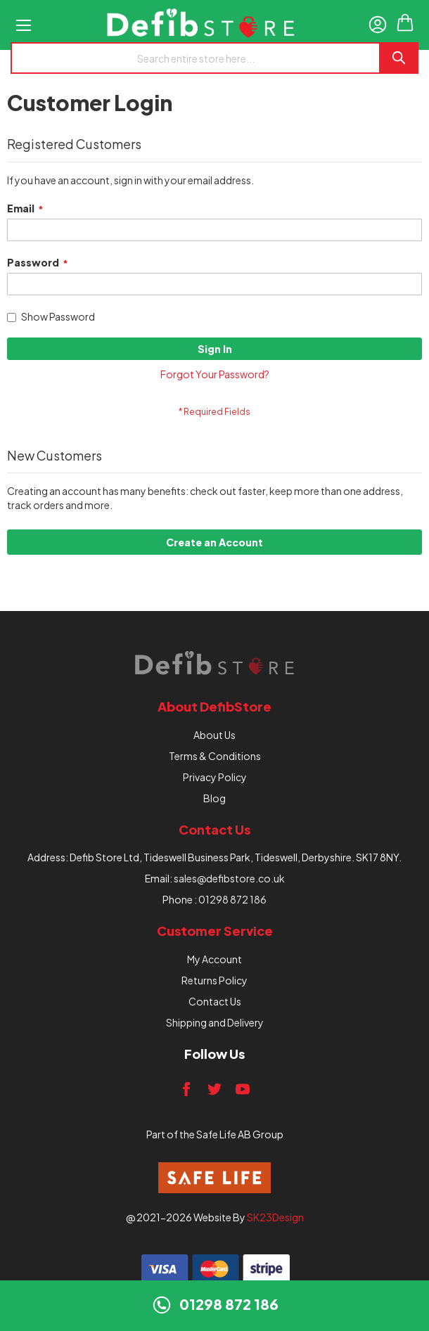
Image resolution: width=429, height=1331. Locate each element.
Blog (214, 798)
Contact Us (214, 1001)
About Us (214, 734)
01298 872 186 (232, 899)
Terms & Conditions (215, 756)
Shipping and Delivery (215, 1022)
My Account (214, 959)
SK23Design (275, 1217)
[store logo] (200, 25)
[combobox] (195, 58)
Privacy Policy (215, 777)
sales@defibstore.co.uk (229, 878)
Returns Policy (214, 980)
